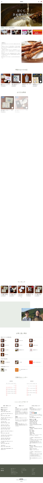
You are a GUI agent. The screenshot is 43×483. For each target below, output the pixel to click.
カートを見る (33, 472)
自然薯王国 (21, 1)
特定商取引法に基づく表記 (14, 472)
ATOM (22, 472)
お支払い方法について (13, 471)
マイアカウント (34, 468)
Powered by (21, 479)
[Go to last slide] (40, 27)
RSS (21, 471)
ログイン (33, 471)
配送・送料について (13, 468)
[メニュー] (1, 1)
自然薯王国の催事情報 (11, 27)
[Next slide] (41, 27)
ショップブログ (23, 468)
